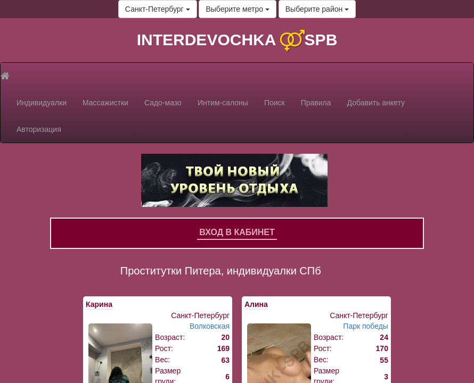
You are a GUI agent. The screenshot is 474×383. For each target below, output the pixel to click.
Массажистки (105, 102)
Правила (316, 102)
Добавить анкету (376, 102)
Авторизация (39, 129)
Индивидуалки (42, 102)
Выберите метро (237, 9)
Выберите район (317, 9)
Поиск (274, 102)
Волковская (210, 326)
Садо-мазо (163, 102)
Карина (99, 304)
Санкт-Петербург (157, 9)
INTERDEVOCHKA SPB (237, 39)
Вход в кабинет (237, 232)
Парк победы (365, 326)
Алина (256, 304)
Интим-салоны (223, 102)
